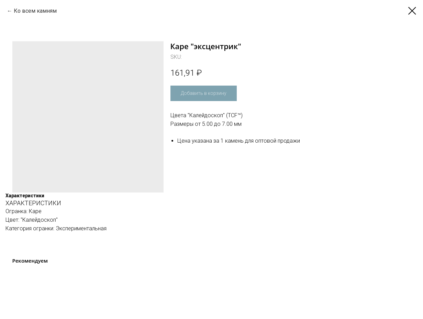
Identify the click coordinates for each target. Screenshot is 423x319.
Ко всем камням (35, 11)
